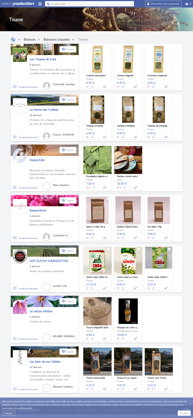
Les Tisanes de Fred (43, 59)
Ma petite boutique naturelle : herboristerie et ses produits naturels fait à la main (52, 174)
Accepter (184, 413)
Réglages (8, 413)
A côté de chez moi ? (28, 87)
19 (31, 367)
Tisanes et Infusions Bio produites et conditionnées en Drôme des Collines (52, 71)
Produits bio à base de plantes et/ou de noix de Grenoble (52, 121)
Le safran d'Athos (41, 311)
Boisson (29, 39)
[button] (188, 4)
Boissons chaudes (57, 39)
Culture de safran (40, 321)
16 (31, 115)
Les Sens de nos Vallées (45, 361)
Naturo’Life (37, 160)
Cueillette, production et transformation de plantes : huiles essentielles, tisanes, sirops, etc (50, 375)
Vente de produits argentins (47, 271)
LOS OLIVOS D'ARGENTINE (49, 260)
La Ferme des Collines (44, 109)
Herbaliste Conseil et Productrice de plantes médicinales (52, 222)
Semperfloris (38, 210)
